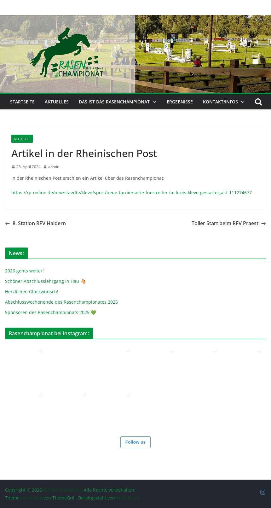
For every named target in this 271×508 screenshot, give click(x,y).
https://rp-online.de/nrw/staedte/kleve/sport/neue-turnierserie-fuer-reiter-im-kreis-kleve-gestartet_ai (118, 193)
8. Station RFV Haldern (35, 223)
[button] (153, 101)
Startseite (22, 102)
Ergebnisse (180, 102)
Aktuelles (57, 102)
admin (53, 166)
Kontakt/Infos (220, 102)
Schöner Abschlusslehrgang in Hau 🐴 (45, 281)
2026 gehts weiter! (24, 271)
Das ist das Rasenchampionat (114, 102)
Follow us (135, 442)
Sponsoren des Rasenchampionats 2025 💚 (50, 312)
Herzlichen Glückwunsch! (31, 292)
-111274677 (240, 193)
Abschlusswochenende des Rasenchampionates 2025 (61, 302)
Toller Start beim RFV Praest (229, 223)
